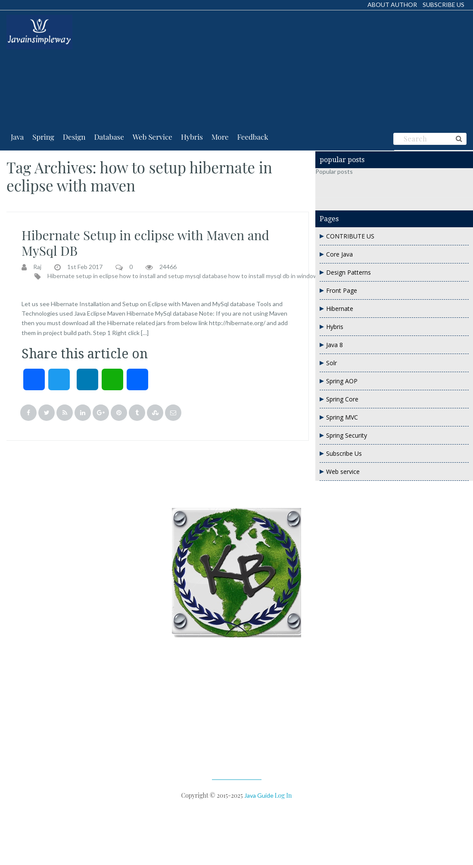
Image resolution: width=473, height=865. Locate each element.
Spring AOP (342, 381)
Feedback (252, 136)
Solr (331, 363)
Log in (283, 795)
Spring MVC (342, 417)
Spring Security (346, 435)
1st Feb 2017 (85, 267)
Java (17, 136)
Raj (37, 267)
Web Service (152, 136)
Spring (43, 136)
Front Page (341, 290)
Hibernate (339, 308)
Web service (343, 471)
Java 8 (334, 345)
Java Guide (259, 795)
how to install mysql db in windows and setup (288, 276)
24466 (168, 267)
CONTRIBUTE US (350, 236)
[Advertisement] (141, 68)
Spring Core (342, 399)
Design (74, 136)
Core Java (339, 254)
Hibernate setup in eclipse (82, 276)
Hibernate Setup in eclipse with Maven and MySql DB (145, 242)
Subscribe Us (443, 4)
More (220, 136)
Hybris (192, 136)
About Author (392, 4)
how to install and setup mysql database (173, 276)
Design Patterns (348, 272)
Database (109, 136)
